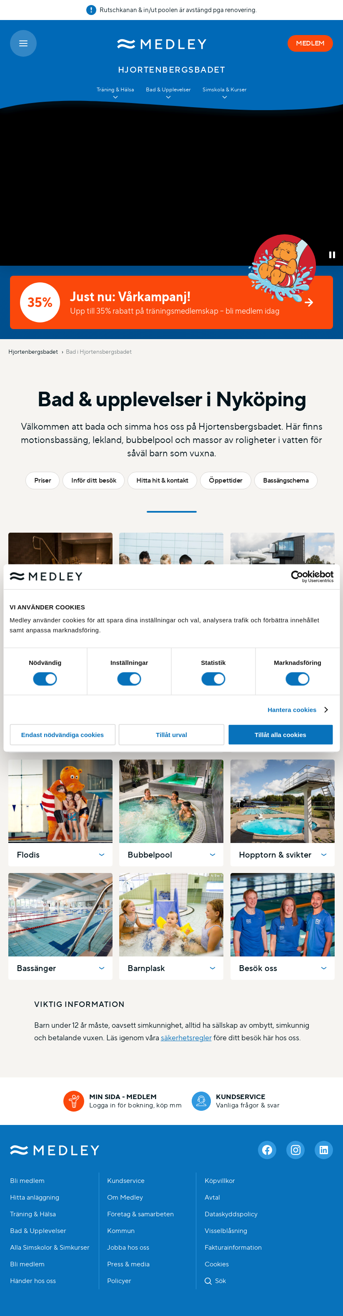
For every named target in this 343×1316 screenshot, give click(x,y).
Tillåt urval (171, 734)
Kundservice (126, 1180)
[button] (332, 255)
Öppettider (226, 480)
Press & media (128, 1264)
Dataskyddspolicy (231, 1214)
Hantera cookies (292, 709)
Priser (42, 480)
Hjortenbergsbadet (33, 351)
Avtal (212, 1197)
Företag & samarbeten (140, 1214)
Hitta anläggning (34, 1197)
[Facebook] (267, 1150)
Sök (220, 1281)
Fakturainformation (233, 1247)
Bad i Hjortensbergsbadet (99, 351)
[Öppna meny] (23, 43)
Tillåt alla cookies (280, 734)
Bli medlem (27, 1180)
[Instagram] (295, 1150)
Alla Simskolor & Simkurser (50, 1247)
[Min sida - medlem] (122, 1101)
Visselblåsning (226, 1230)
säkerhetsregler (186, 1037)
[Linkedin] (324, 1150)
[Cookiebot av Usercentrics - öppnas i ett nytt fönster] (296, 576)
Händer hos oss (33, 1281)
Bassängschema (286, 480)
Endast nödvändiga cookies (62, 734)
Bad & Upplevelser (38, 1230)
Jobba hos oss (128, 1247)
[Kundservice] (236, 1101)
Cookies (217, 1264)
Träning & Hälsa (33, 1214)
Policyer (119, 1281)
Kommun (121, 1230)
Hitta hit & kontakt (162, 480)
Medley (55, 1150)
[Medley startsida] (162, 43)
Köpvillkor (220, 1180)
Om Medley (125, 1197)
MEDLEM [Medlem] (310, 43)
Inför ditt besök (93, 480)
